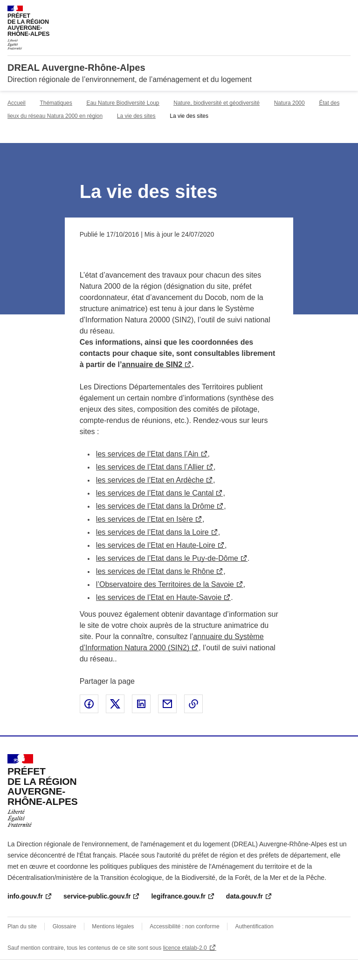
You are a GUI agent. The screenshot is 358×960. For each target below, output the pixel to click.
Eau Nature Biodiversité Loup (122, 103)
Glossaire (64, 926)
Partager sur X (115, 703)
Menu (345, 11)
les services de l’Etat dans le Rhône (155, 571)
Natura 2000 (289, 103)
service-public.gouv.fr (97, 896)
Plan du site (22, 926)
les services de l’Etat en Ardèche (150, 480)
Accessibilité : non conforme (184, 926)
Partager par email (167, 703)
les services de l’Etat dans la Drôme (155, 506)
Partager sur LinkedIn (141, 703)
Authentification (254, 926)
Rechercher (326, 11)
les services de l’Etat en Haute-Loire (155, 545)
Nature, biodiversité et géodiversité (216, 103)
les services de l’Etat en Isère (144, 519)
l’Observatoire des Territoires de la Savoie (165, 584)
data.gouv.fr (244, 896)
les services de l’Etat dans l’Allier (150, 467)
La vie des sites (136, 116)
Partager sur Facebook (89, 703)
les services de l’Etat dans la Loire (152, 532)
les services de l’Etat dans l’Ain (147, 454)
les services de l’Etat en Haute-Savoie (158, 597)
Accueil (16, 103)
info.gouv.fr (25, 896)
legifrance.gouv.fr (178, 896)
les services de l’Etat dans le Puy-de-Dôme (167, 558)
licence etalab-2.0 (185, 948)
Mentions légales (113, 926)
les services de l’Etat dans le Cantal (155, 493)
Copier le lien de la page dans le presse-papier (193, 703)
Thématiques (56, 103)
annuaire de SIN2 (152, 364)
